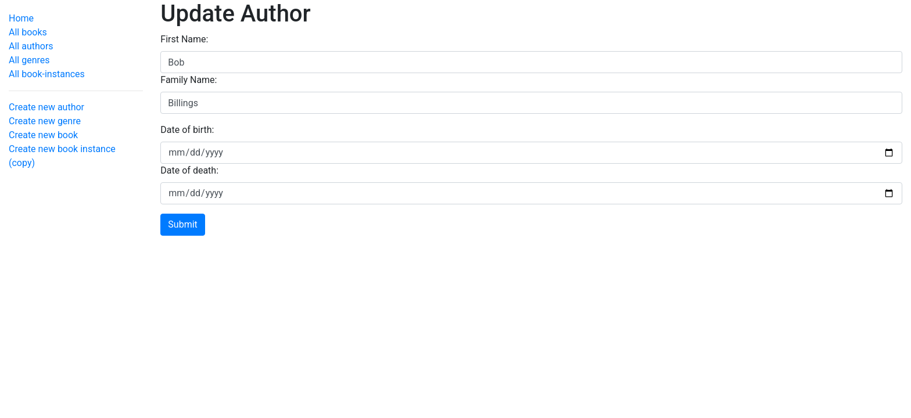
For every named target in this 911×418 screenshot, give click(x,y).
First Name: (184, 39)
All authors (31, 46)
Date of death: (189, 170)
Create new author (46, 107)
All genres (29, 60)
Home (21, 18)
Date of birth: (187, 129)
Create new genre (45, 121)
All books (28, 32)
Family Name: (188, 79)
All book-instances (47, 74)
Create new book (43, 134)
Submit (182, 224)
